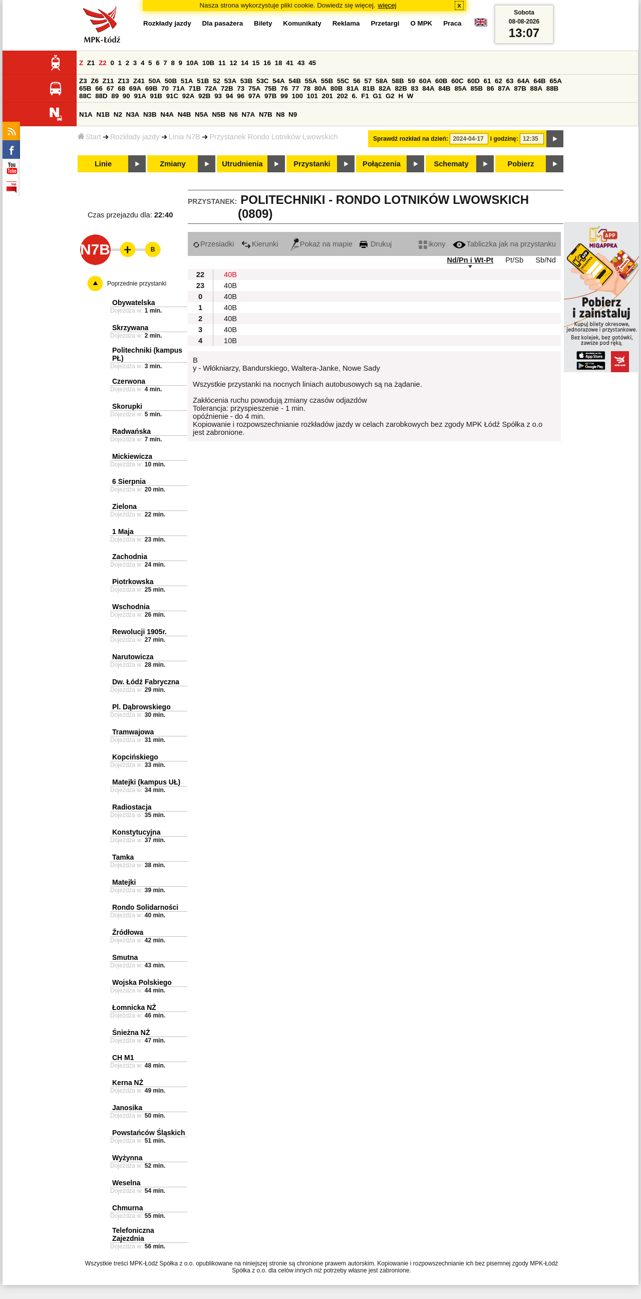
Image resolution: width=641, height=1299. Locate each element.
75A (254, 88)
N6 (233, 114)
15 (256, 63)
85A (460, 88)
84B (444, 88)
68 (121, 88)
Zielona (124, 506)
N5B (218, 114)
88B (552, 88)
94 (229, 96)
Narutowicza (132, 657)
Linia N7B (185, 137)
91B (156, 96)
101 (312, 96)
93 (218, 96)
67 (110, 88)
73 (240, 88)
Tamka (123, 857)
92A (188, 96)
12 (233, 63)
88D (101, 96)
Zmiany (172, 164)
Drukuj (376, 244)
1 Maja (123, 532)
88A (536, 88)
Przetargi (385, 23)
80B (337, 88)
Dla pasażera (222, 23)
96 (240, 96)
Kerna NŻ (127, 1083)
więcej (387, 5)
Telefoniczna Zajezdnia (133, 1234)
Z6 (95, 81)
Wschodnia (131, 607)
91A (140, 96)
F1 (365, 96)
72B (227, 88)
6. (354, 96)
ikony (432, 244)
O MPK (422, 23)
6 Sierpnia (129, 481)
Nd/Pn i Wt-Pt (470, 260)
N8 (280, 114)
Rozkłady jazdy (135, 137)
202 (342, 96)
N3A (133, 114)
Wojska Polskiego (142, 982)
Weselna (126, 1183)
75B (270, 88)
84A (428, 88)
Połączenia (382, 164)
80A (320, 88)
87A (504, 88)
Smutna (125, 957)
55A (310, 81)
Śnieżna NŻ (131, 1032)
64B (539, 81)
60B (441, 81)
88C (85, 96)
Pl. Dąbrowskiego (141, 707)
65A (555, 81)
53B (246, 81)
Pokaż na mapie (321, 244)
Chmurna (127, 1208)
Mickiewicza (132, 456)
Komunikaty (302, 23)
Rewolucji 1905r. (139, 632)
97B (270, 96)
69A (135, 88)
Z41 (139, 81)
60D (473, 81)
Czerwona (128, 381)
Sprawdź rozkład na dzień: (410, 138)
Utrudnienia (242, 164)
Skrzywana (130, 328)
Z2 (103, 63)
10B (208, 63)
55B (327, 81)
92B (204, 96)
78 (306, 88)
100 (297, 96)
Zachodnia (129, 557)
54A (278, 81)
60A (425, 81)
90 (126, 96)
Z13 (123, 81)
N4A (167, 114)
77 (295, 88)
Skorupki (127, 406)
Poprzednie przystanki (136, 283)
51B (203, 81)
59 (411, 81)
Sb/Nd (545, 260)
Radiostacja (132, 807)
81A (353, 88)
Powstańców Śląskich (148, 1133)
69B (151, 88)
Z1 (91, 63)
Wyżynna (127, 1158)
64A (523, 81)
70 (165, 88)
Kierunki (259, 244)
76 (284, 88)
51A (187, 81)
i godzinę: (504, 138)
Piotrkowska (132, 582)
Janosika (127, 1108)
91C (172, 96)
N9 (292, 114)
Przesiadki (213, 244)
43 (301, 63)
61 (487, 81)
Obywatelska (133, 303)
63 (510, 81)
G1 (377, 96)
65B (85, 88)
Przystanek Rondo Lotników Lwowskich (273, 137)
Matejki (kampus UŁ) (146, 782)
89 (115, 96)
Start (89, 137)
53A (230, 81)
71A (179, 88)
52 (216, 81)
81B (369, 88)
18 (278, 63)
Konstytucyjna (136, 832)
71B (195, 88)
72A (211, 88)
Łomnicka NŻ (134, 1007)
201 (327, 96)
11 (222, 63)
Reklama (346, 23)
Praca (452, 23)
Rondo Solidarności (145, 907)
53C (262, 81)
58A (382, 81)
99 (284, 96)
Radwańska (131, 431)
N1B (103, 114)
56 (357, 81)
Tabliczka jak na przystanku (504, 244)
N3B (150, 114)
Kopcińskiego (135, 757)
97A (254, 96)
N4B (184, 114)
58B (398, 81)
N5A (201, 114)
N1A (86, 114)
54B (294, 81)
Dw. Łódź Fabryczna (145, 682)
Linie (103, 164)
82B (401, 88)
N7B (265, 114)
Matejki (124, 882)
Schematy (451, 164)
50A (155, 81)
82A (385, 88)
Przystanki (311, 164)
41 (289, 63)
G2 (390, 96)
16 (267, 63)
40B (230, 275)
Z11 (108, 81)
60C (457, 81)
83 (415, 88)
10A (192, 63)
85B (477, 88)
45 (312, 63)
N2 (118, 114)
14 (244, 63)
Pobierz (521, 164)
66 (99, 88)
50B (171, 81)
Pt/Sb (514, 260)
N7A (248, 114)
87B (520, 88)
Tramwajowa (133, 732)
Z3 (83, 81)
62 (498, 81)
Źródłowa (127, 932)
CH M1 (123, 1058)
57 (368, 81)
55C (343, 81)
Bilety (263, 23)
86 (490, 88)
